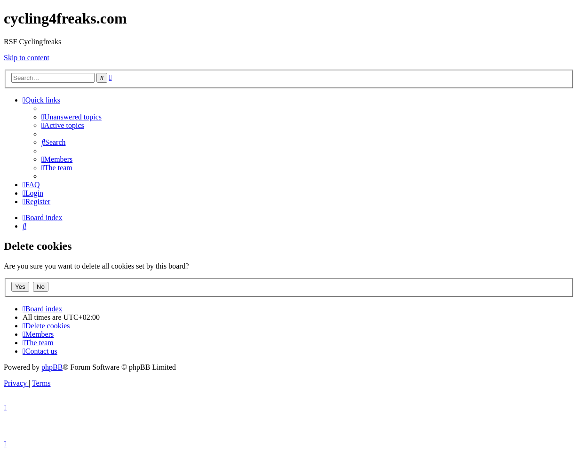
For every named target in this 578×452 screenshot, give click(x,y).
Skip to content (26, 58)
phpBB (52, 367)
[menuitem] (71, 117)
